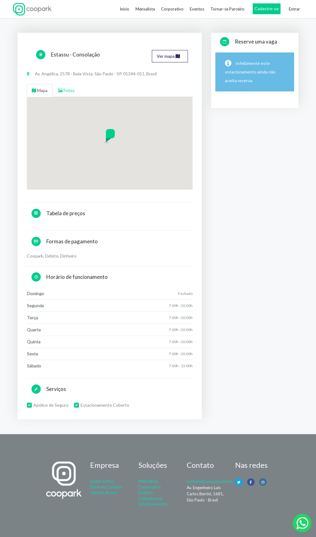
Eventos (197, 8)
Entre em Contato (106, 487)
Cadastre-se (267, 8)
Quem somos (102, 481)
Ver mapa (168, 56)
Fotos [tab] (66, 90)
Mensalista (145, 8)
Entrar (294, 8)
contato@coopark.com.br (210, 481)
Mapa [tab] (40, 90)
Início (124, 8)
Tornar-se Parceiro (227, 8)
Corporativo (172, 8)
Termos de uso (103, 492)
